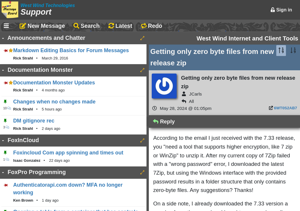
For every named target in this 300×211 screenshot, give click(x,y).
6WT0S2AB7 (285, 108)
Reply (164, 121)
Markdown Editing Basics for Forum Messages (71, 50)
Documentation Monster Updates (54, 83)
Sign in (281, 9)
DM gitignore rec (33, 121)
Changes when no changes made (54, 102)
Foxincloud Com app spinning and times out (68, 153)
